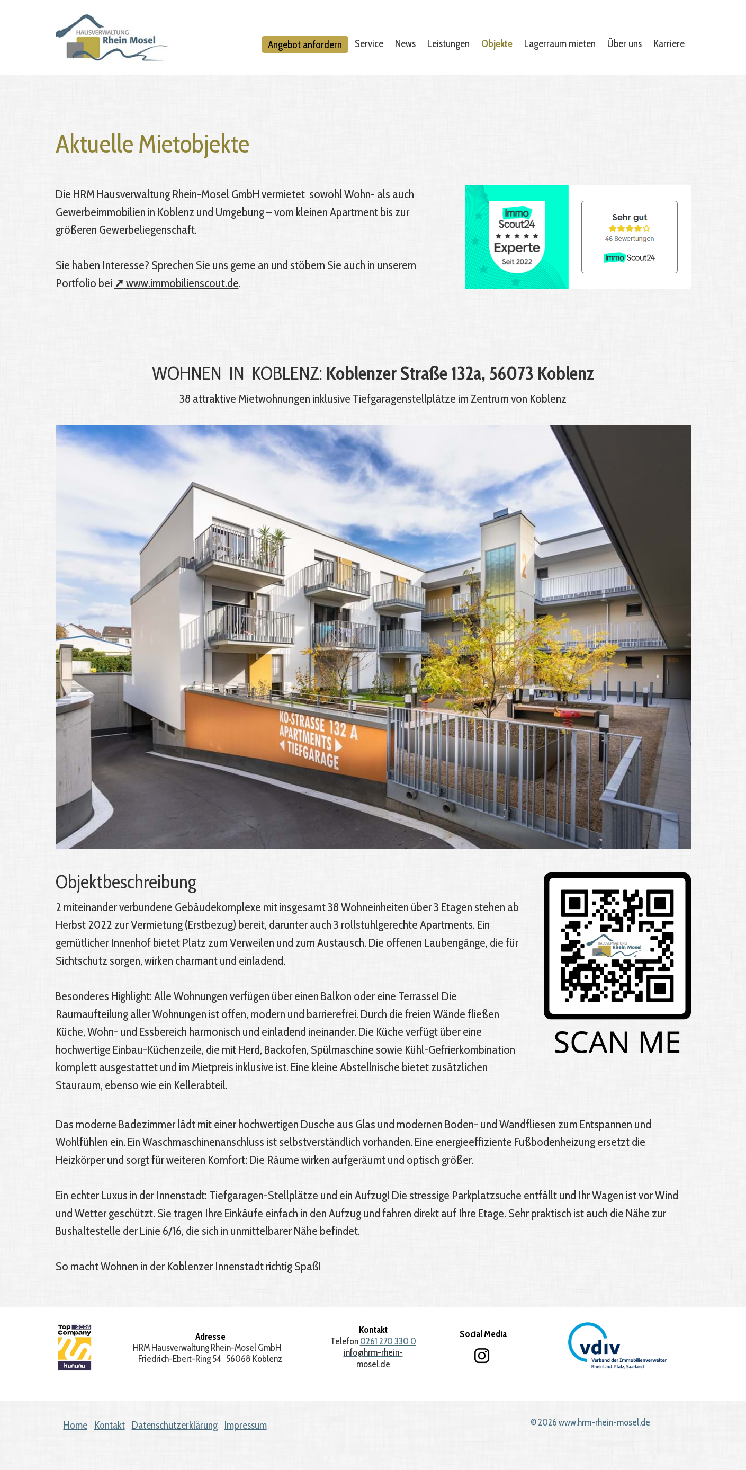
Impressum (245, 1425)
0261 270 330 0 (388, 1341)
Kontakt (109, 1425)
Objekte (497, 43)
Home (75, 1425)
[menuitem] (305, 44)
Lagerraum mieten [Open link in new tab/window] (560, 43)
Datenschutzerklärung (175, 1425)
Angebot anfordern (305, 44)
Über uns (624, 43)
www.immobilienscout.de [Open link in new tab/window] (176, 282)
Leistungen (448, 43)
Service (369, 43)
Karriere (669, 43)
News (405, 43)
